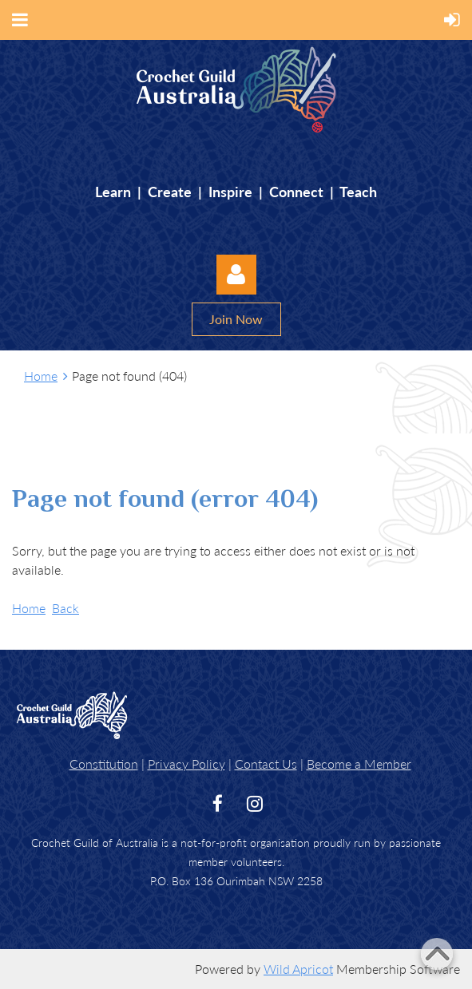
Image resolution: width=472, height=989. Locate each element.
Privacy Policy (186, 763)
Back (65, 607)
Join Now (236, 318)
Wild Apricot (298, 968)
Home (41, 375)
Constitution (103, 763)
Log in (236, 275)
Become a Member (359, 763)
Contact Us (266, 763)
